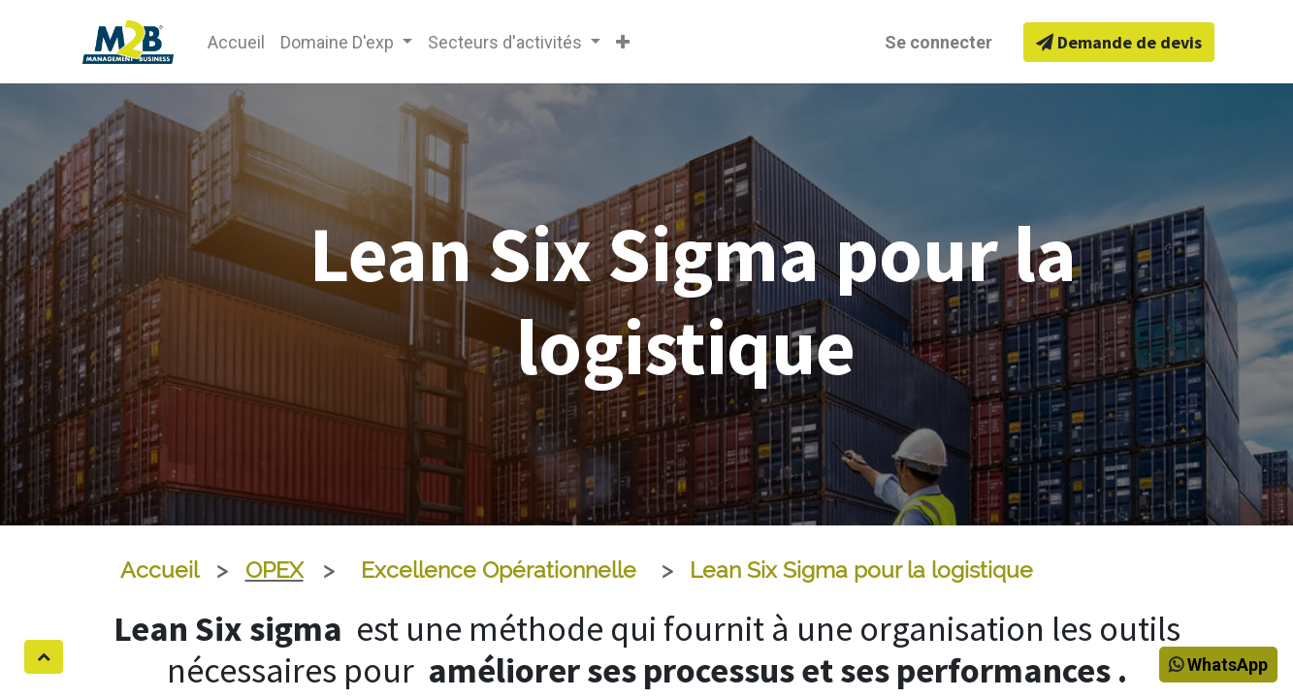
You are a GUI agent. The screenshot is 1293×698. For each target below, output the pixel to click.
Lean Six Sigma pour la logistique (861, 570)
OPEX (274, 570)
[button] (622, 42)
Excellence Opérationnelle (498, 570)
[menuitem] (236, 42)
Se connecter (938, 42)
